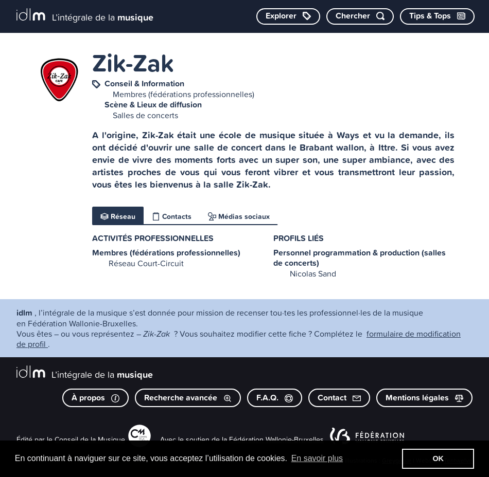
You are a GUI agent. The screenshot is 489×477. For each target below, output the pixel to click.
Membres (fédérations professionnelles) (183, 94)
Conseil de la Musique (90, 439)
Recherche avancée (188, 397)
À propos (95, 397)
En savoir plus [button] (317, 458)
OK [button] (438, 458)
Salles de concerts (145, 115)
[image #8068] (59, 80)
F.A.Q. (274, 397)
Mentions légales (424, 397)
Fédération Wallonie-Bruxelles (276, 439)
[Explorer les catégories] (288, 16)
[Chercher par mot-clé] (360, 16)
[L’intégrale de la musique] (84, 15)
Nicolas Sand (313, 273)
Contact (339, 397)
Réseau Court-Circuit (146, 263)
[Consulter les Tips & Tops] (437, 16)
